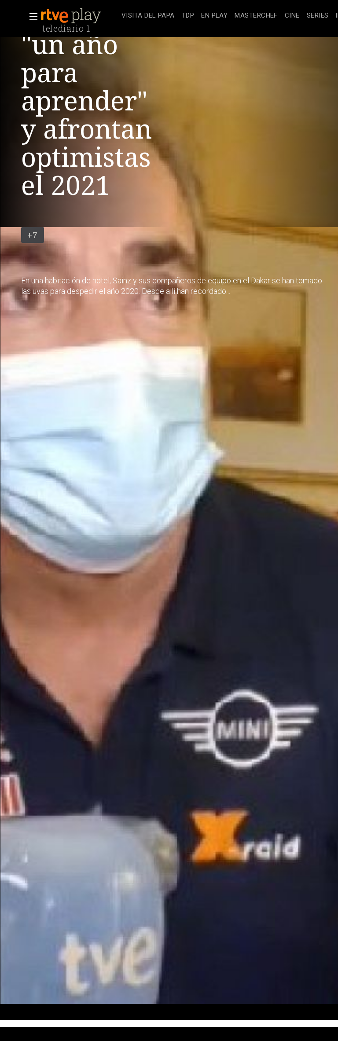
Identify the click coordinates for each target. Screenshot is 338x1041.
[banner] (79, 16)
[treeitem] (148, 16)
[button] (30, 16)
